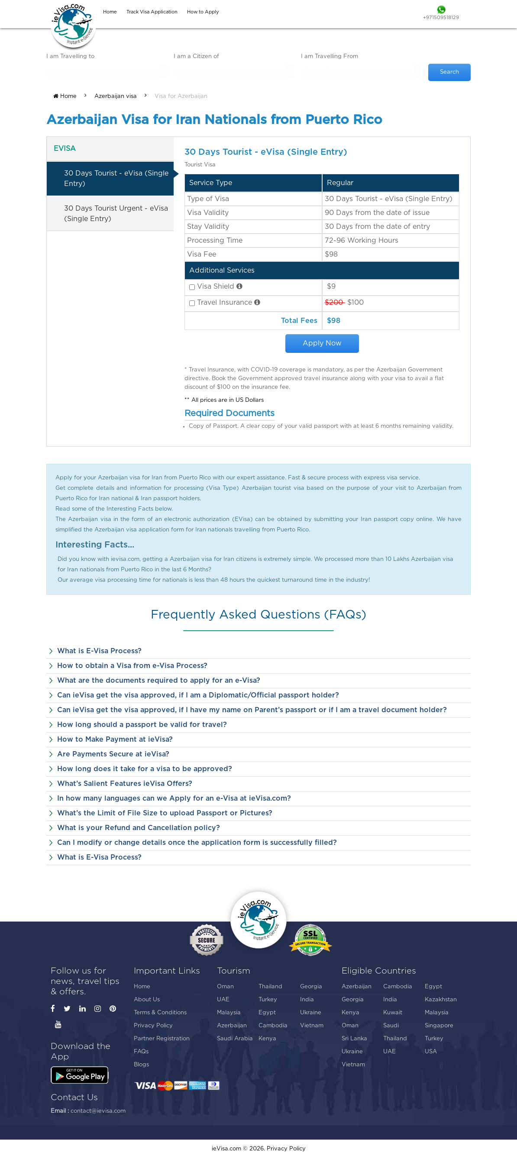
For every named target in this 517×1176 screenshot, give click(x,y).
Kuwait (392, 1013)
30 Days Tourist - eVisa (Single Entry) (116, 178)
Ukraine (310, 1013)
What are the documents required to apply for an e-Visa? (158, 680)
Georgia (311, 987)
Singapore (439, 1026)
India (307, 1000)
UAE (223, 1000)
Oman (225, 987)
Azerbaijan (232, 1026)
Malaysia (229, 1013)
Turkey (267, 1000)
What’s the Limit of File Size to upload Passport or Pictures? (164, 813)
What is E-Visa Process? (99, 651)
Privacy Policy (153, 1026)
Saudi (391, 1026)
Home (65, 96)
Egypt (267, 1013)
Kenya (267, 1039)
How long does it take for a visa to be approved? (144, 769)
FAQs (141, 1052)
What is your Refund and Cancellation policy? (138, 827)
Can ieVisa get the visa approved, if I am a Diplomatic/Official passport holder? (198, 695)
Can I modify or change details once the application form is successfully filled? (197, 842)
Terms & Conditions (160, 1013)
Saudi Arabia (235, 1039)
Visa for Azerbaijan (181, 96)
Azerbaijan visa (115, 96)
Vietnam (311, 1026)
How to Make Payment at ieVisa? (115, 739)
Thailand (270, 987)
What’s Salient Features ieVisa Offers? (124, 783)
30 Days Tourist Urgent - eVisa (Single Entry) (116, 213)
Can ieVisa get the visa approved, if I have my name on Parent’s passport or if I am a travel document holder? (252, 710)
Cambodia (273, 1026)
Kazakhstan (441, 1000)
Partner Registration (162, 1039)
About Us (147, 1000)
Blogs (141, 1065)
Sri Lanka (354, 1039)
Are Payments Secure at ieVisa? (113, 754)
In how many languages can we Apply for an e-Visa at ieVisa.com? (174, 798)
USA (431, 1052)
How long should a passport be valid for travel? (142, 724)
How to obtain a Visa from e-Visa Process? (132, 665)
